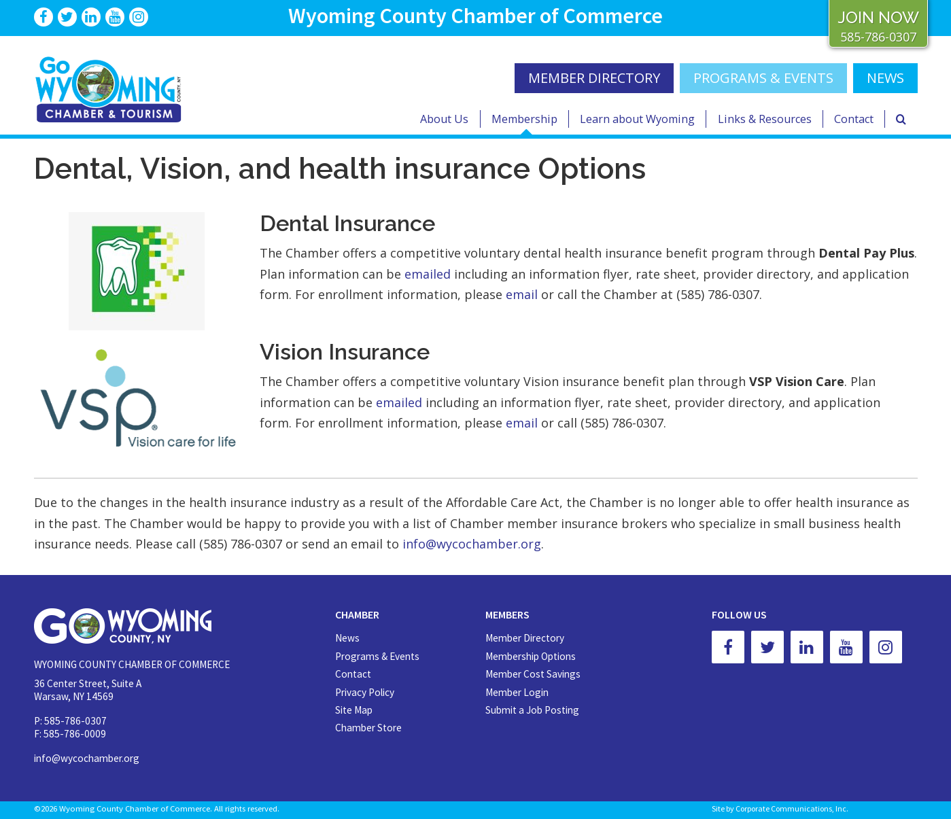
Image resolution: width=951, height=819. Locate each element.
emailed (427, 274)
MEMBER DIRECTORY (594, 78)
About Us (444, 118)
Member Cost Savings (533, 673)
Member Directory (524, 637)
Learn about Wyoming (637, 118)
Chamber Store (368, 727)
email (522, 294)
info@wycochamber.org (471, 544)
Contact (854, 118)
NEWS (885, 78)
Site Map (354, 709)
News (347, 637)
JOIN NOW (878, 17)
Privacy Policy (364, 692)
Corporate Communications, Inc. (792, 808)
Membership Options (530, 656)
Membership (524, 118)
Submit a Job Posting (532, 709)
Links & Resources (765, 118)
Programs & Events (763, 78)
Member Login (517, 692)
